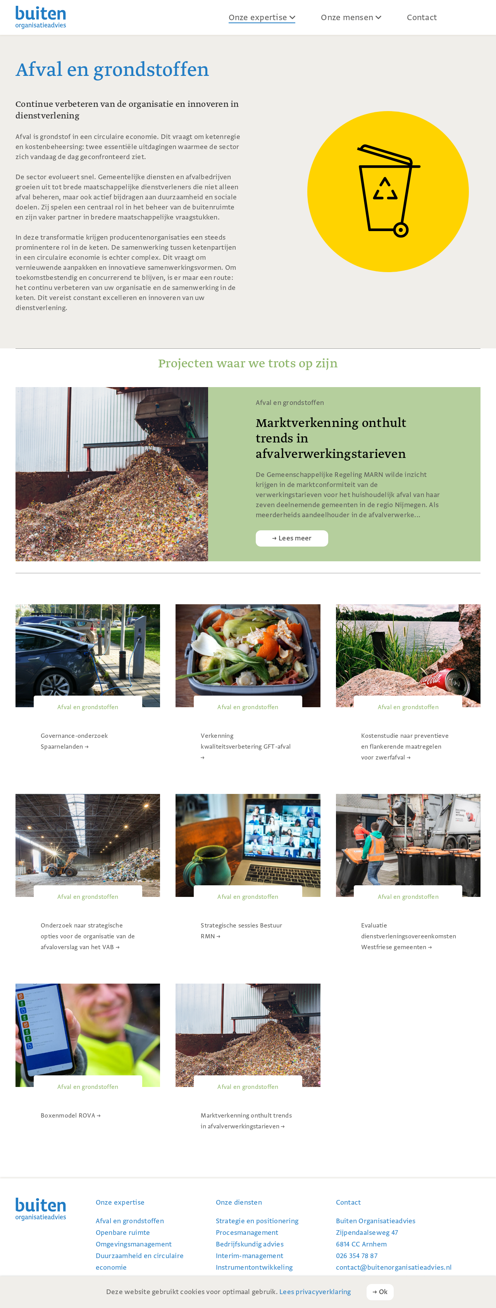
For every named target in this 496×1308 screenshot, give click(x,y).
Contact (422, 17)
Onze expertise (258, 17)
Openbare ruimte (123, 1232)
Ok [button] (383, 1291)
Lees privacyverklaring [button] (315, 1291)
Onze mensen (347, 17)
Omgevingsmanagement (134, 1244)
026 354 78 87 (356, 1255)
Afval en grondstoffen (130, 1221)
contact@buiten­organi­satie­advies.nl (394, 1267)
